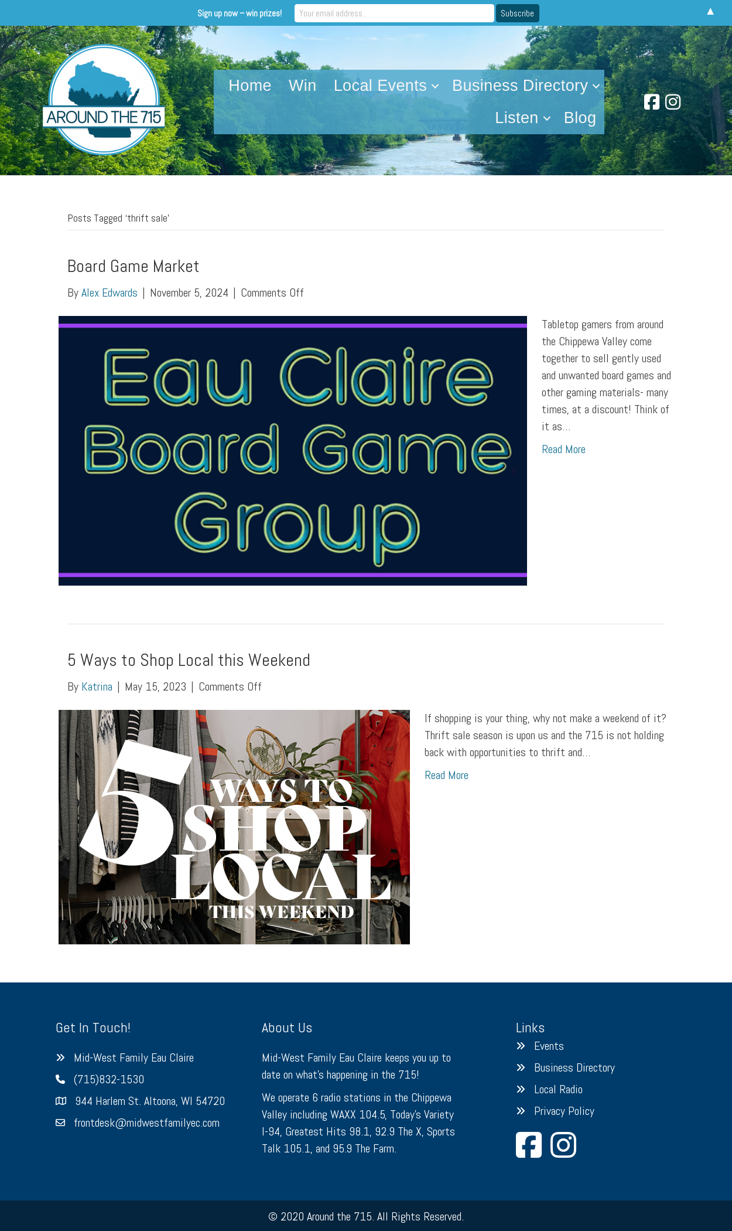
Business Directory (520, 85)
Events (549, 1045)
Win (303, 85)
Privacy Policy (564, 1110)
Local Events (380, 85)
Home (250, 85)
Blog (580, 118)
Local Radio (558, 1089)
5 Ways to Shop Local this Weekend (188, 660)
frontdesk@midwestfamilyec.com (147, 1122)
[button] (435, 86)
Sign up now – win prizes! (269, 12)
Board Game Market (133, 266)
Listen (516, 118)
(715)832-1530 (109, 1079)
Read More (564, 449)
